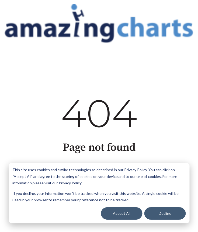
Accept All (121, 213)
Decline (165, 213)
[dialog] (99, 193)
